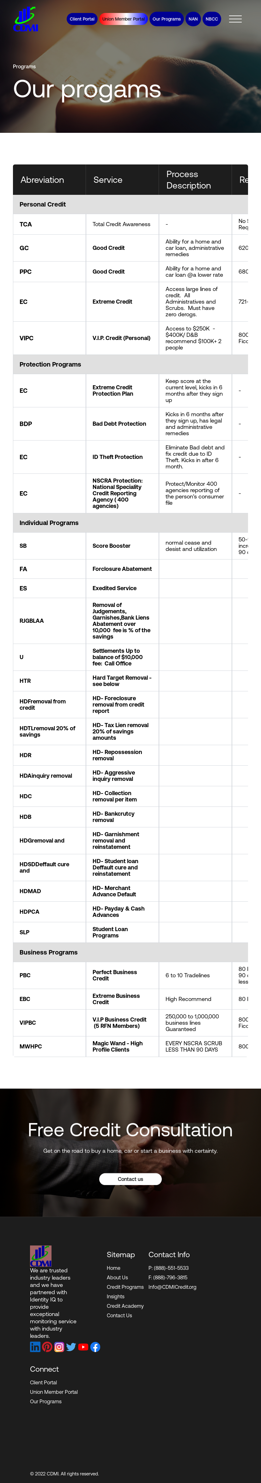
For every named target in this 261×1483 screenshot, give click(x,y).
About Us (117, 1277)
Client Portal (82, 19)
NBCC (212, 19)
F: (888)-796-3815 (168, 1277)
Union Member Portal (123, 19)
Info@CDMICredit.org (173, 1287)
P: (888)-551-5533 (169, 1268)
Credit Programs (125, 1287)
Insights (115, 1296)
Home (113, 1268)
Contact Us (119, 1315)
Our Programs (167, 19)
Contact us (130, 1195)
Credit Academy (125, 1306)
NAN (193, 19)
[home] (25, 18)
